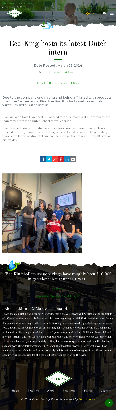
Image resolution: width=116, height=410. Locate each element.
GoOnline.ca (87, 399)
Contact (106, 391)
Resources (69, 391)
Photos (88, 391)
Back (75, 83)
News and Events (65, 72)
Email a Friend (58, 83)
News (50, 391)
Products (33, 391)
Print (41, 83)
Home (17, 390)
